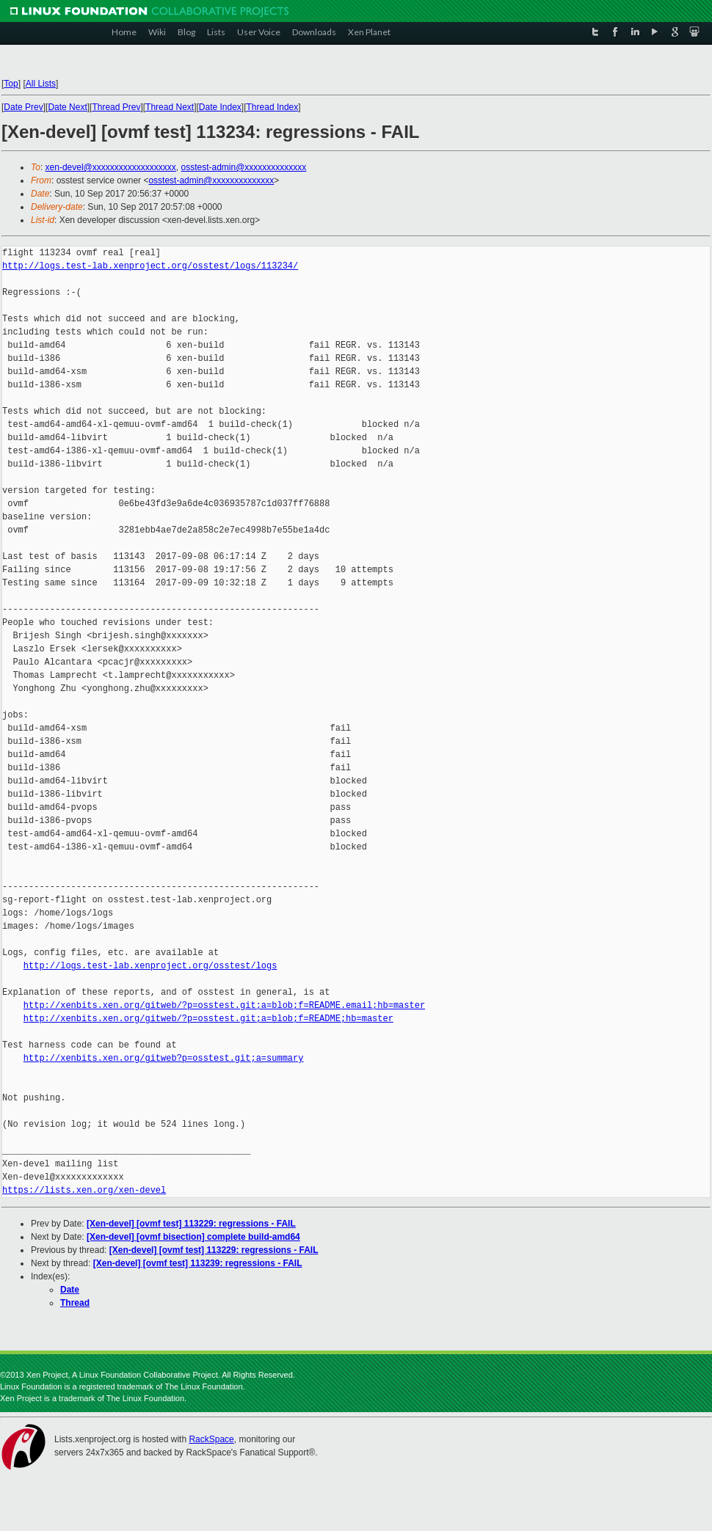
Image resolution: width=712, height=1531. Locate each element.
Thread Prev (116, 107)
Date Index (220, 107)
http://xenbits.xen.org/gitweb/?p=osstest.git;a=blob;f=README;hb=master (208, 1018)
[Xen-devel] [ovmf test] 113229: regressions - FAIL (191, 1223)
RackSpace (211, 1439)
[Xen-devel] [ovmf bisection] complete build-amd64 (193, 1237)
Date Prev (23, 107)
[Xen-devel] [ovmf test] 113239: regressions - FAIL (197, 1263)
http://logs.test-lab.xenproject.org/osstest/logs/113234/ (150, 266)
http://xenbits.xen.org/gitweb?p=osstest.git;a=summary (163, 1058)
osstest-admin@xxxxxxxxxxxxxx (243, 167)
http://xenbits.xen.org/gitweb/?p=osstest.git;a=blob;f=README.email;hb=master (224, 1005)
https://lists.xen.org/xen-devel (84, 1190)
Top (11, 83)
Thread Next (169, 107)
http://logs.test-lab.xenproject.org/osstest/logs (150, 966)
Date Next (67, 107)
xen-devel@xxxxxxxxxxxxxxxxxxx (111, 167)
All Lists (41, 83)
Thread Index (273, 107)
